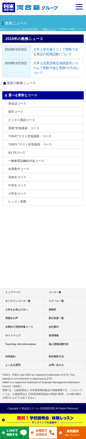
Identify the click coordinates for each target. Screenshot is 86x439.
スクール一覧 (56, 301)
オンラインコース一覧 (18, 301)
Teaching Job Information (20, 344)
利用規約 (10, 356)
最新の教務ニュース (21, 83)
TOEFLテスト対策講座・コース (30, 144)
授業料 (52, 309)
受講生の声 (11, 318)
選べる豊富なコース (22, 95)
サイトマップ (12, 335)
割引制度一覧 (56, 318)
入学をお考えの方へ (16, 309)
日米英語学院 (47, 408)
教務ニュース (49, 29)
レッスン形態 (17, 201)
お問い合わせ (56, 365)
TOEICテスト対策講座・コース (29, 136)
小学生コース (17, 193)
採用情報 (54, 335)
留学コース (15, 111)
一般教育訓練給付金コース (26, 161)
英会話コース (17, 103)
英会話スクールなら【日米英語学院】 (19, 29)
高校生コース (17, 177)
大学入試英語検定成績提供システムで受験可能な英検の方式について (56, 68)
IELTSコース (16, 152)
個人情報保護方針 (59, 344)
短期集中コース (18, 169)
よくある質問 (12, 365)
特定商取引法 (56, 356)
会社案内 (54, 326)
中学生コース (17, 185)
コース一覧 (55, 292)
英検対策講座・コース (23, 128)
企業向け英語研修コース (19, 326)
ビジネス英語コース (21, 120)
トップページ (12, 292)
